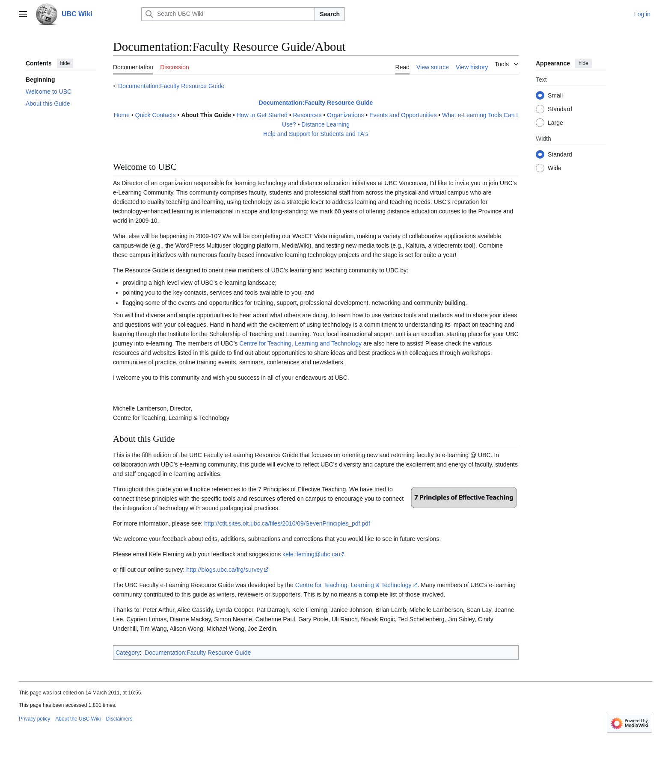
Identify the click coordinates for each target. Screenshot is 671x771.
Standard (560, 109)
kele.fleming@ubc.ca (310, 554)
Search (330, 14)
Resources (307, 115)
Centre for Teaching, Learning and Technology (300, 343)
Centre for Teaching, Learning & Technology (353, 585)
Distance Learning (325, 124)
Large (555, 122)
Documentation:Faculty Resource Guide (171, 86)
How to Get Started (262, 115)
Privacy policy (34, 719)
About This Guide (206, 115)
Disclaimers (119, 719)
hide (65, 63)
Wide (554, 168)
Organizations (345, 115)
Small (555, 95)
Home (122, 115)
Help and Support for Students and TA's (315, 133)
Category (128, 652)
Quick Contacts (155, 115)
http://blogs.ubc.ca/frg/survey (224, 569)
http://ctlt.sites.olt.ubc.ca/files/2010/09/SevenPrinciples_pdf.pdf (287, 523)
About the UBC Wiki (78, 719)
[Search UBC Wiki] (228, 14)
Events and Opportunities (402, 115)
